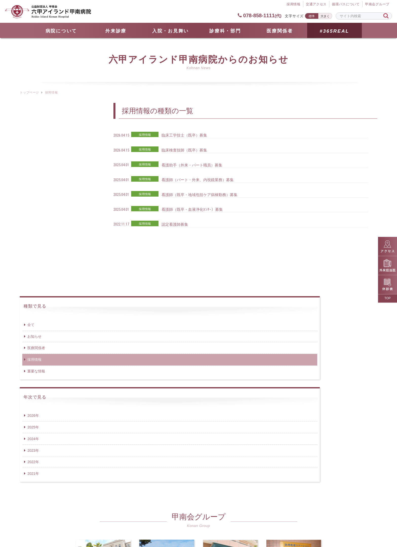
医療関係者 (280, 30)
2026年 (33, 222)
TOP (387, 298)
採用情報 (34, 166)
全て (30, 131)
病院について (61, 30)
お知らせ (34, 143)
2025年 (33, 234)
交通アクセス (316, 5)
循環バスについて (346, 5)
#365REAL (334, 31)
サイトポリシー (255, 522)
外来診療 (115, 30)
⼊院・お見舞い (170, 30)
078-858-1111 (259, 15)
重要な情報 (36, 178)
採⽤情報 (293, 5)
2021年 (33, 280)
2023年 (33, 257)
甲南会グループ (377, 5)
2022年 (33, 269)
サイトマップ (140, 522)
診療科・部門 (225, 30)
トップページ (29, 92)
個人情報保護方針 (212, 522)
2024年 (33, 245)
